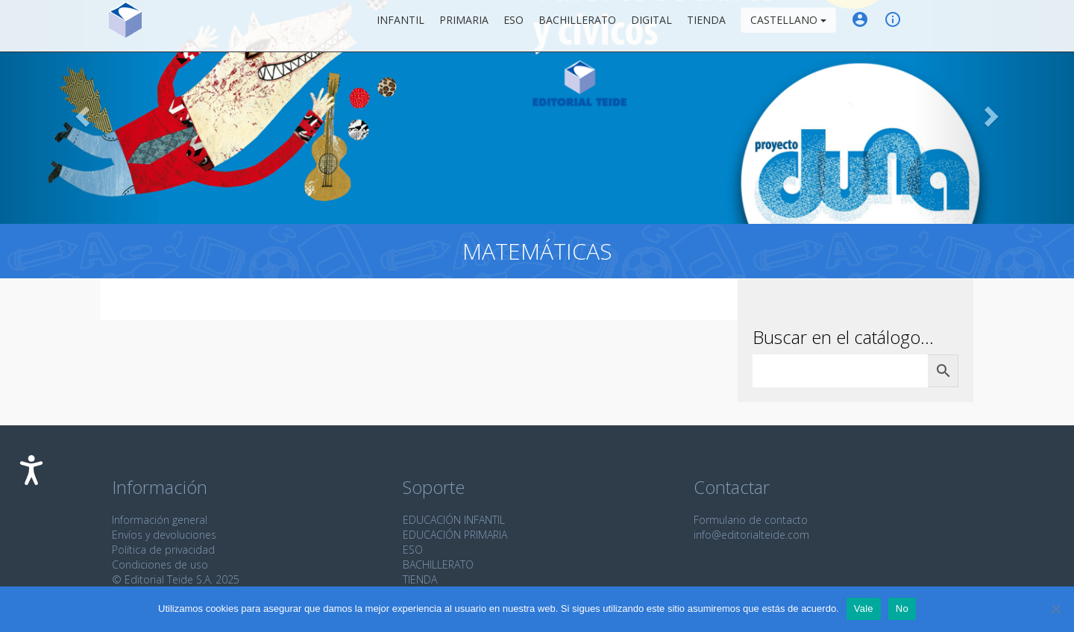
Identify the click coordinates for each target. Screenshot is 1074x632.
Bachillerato (577, 26)
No (902, 608)
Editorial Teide (125, 25)
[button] (80, 112)
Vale (863, 608)
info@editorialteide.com (751, 535)
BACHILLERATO (438, 564)
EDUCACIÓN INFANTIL (454, 520)
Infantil (400, 26)
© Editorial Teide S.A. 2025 (175, 579)
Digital (651, 26)
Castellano (788, 26)
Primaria (464, 26)
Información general (159, 520)
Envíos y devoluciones (164, 535)
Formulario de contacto (751, 520)
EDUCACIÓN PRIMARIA (455, 535)
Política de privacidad (163, 549)
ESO (513, 26)
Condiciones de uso (160, 564)
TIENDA (420, 579)
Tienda (706, 26)
